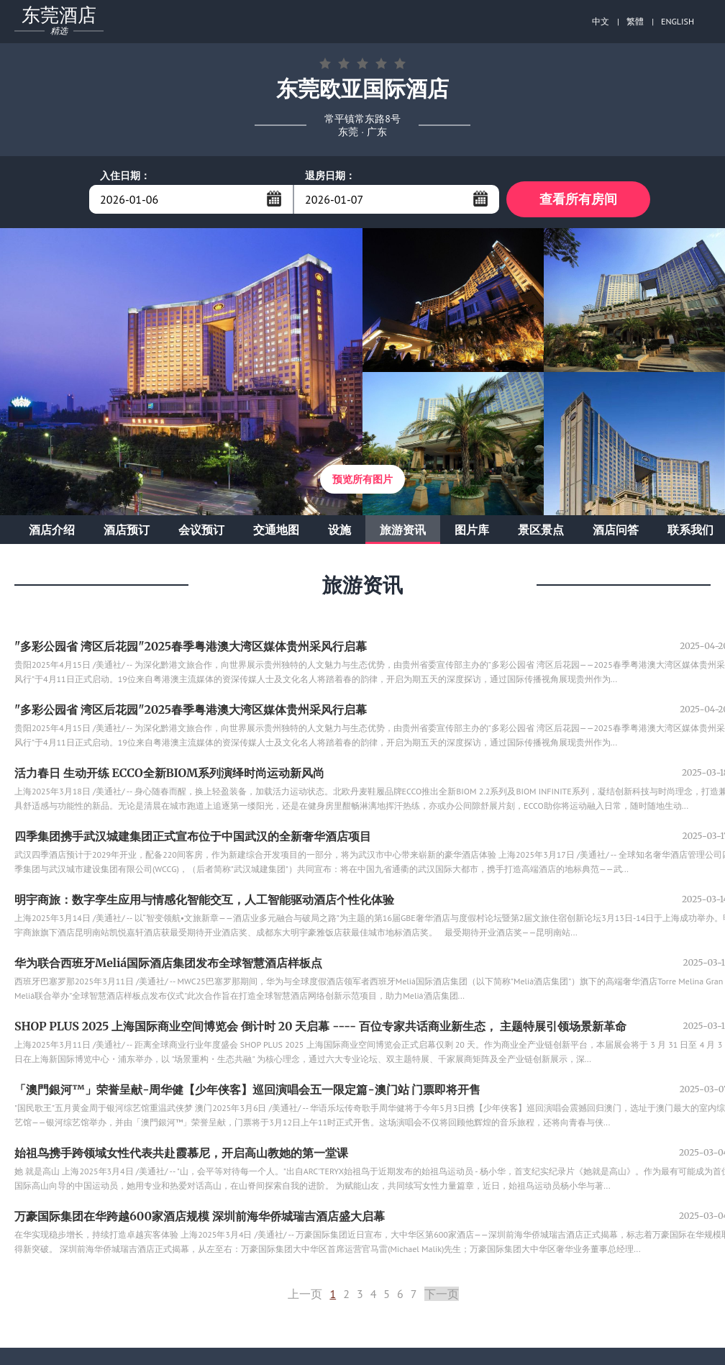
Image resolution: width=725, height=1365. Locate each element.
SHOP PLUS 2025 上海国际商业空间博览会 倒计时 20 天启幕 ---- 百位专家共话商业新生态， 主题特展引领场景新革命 (320, 1026)
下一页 (441, 1294)
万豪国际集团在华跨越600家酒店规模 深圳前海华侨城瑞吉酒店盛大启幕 (199, 1216)
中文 (600, 21)
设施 (339, 529)
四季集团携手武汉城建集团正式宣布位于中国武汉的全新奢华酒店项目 (192, 836)
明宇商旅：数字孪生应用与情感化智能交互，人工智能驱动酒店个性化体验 (204, 899)
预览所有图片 (362, 479)
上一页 (305, 1294)
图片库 (472, 529)
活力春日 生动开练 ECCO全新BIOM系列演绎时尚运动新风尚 (169, 773)
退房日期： (330, 175)
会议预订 (201, 529)
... (274, 199)
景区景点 (541, 529)
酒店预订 (127, 529)
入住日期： (125, 175)
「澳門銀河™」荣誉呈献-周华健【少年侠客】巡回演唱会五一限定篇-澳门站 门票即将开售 (247, 1089)
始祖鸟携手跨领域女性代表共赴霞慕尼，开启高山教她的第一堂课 (181, 1153)
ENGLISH (677, 21)
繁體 (635, 21)
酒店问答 (616, 529)
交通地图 (276, 529)
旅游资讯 (403, 529)
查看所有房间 (578, 199)
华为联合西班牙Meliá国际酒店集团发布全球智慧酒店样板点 (168, 963)
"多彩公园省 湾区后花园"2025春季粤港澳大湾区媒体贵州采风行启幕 (190, 646)
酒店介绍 (52, 529)
